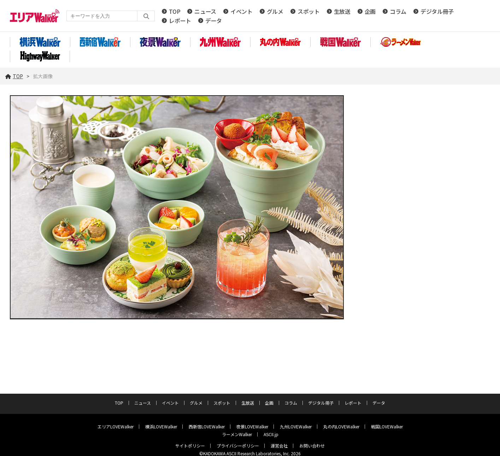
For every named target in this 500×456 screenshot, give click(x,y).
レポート (180, 20)
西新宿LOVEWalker (207, 426)
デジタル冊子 (437, 11)
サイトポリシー (190, 446)
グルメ (275, 11)
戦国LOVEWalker (387, 426)
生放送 (342, 11)
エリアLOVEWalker (116, 426)
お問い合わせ (312, 446)
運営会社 (279, 446)
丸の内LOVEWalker (341, 426)
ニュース (205, 11)
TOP (174, 11)
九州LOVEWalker (296, 426)
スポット (309, 11)
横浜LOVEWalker (161, 426)
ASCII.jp (271, 434)
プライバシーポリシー (238, 446)
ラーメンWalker (237, 434)
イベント (241, 11)
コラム (398, 11)
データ (213, 20)
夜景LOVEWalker (252, 426)
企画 (370, 11)
